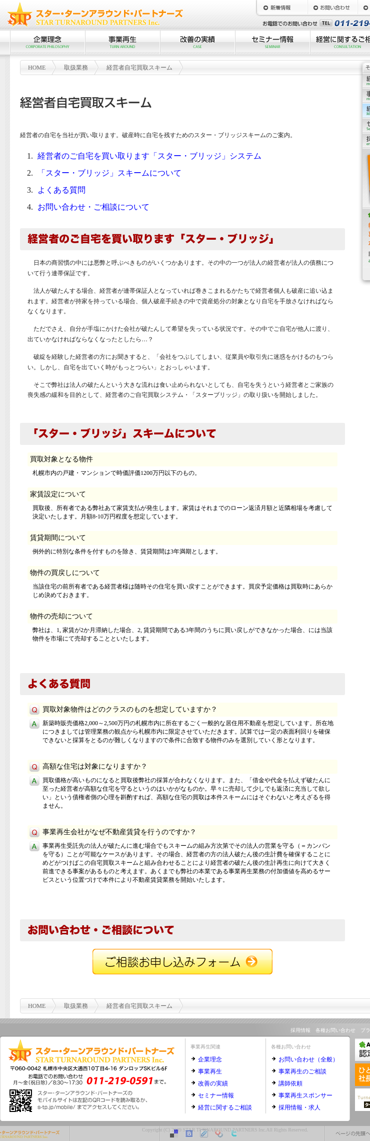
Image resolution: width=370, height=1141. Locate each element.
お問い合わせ (333, 7)
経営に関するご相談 (225, 1107)
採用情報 (300, 1030)
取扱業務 (76, 67)
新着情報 (283, 7)
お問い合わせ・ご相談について (94, 207)
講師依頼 (290, 1083)
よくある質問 (62, 190)
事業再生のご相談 (302, 1071)
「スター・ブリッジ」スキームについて (110, 173)
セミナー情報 (272, 42)
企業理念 (47, 42)
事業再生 (122, 42)
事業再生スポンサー (305, 1095)
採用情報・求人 (299, 1107)
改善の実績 (197, 42)
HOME (37, 67)
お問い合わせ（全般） (308, 1059)
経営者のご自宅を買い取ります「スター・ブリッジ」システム (150, 156)
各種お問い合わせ (336, 1030)
